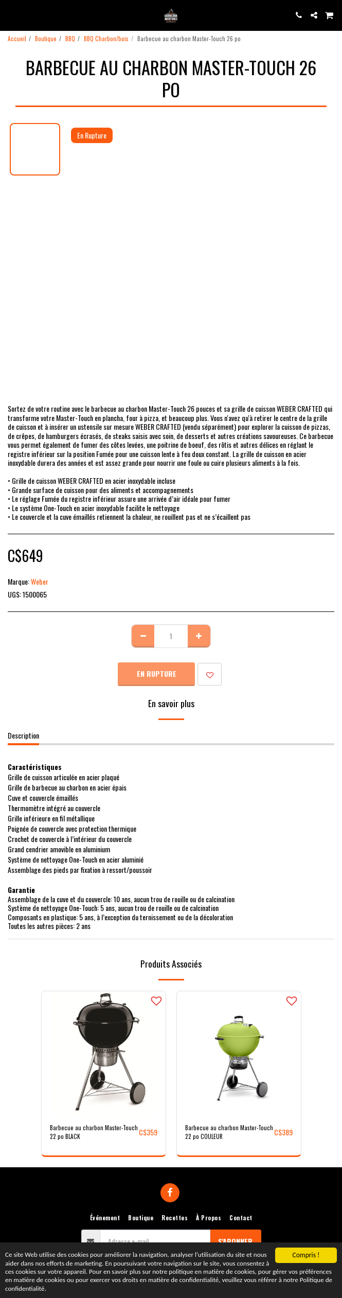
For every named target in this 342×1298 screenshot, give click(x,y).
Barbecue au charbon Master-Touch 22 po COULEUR (229, 1132)
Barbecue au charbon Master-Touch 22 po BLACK (94, 1132)
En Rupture (156, 673)
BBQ (70, 38)
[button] (11, 15)
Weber (39, 581)
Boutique (46, 38)
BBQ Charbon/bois (106, 38)
